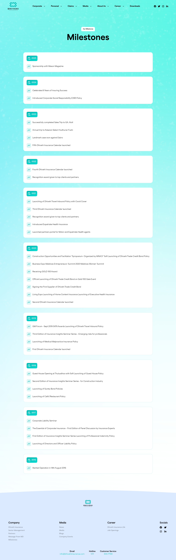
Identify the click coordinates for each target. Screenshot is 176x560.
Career (119, 6)
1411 (92, 554)
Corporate (39, 6)
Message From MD (15, 537)
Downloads (135, 6)
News (61, 527)
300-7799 (108, 554)
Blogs (61, 533)
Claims (72, 6)
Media (87, 6)
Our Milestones (88, 29)
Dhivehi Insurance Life (116, 527)
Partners (11, 533)
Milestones (12, 540)
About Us (103, 6)
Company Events (66, 537)
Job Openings (113, 530)
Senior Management (16, 530)
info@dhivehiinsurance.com (72, 554)
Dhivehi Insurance (15, 527)
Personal (56, 6)
